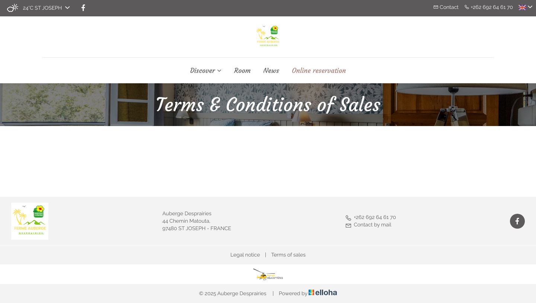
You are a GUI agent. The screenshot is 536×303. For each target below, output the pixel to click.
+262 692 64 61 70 (370, 217)
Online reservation (319, 70)
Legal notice (245, 255)
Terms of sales (288, 255)
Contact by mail (368, 225)
